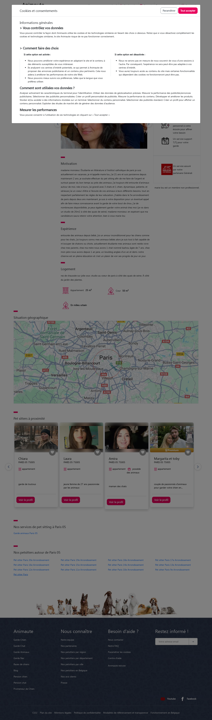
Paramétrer (169, 10)
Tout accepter (187, 10)
